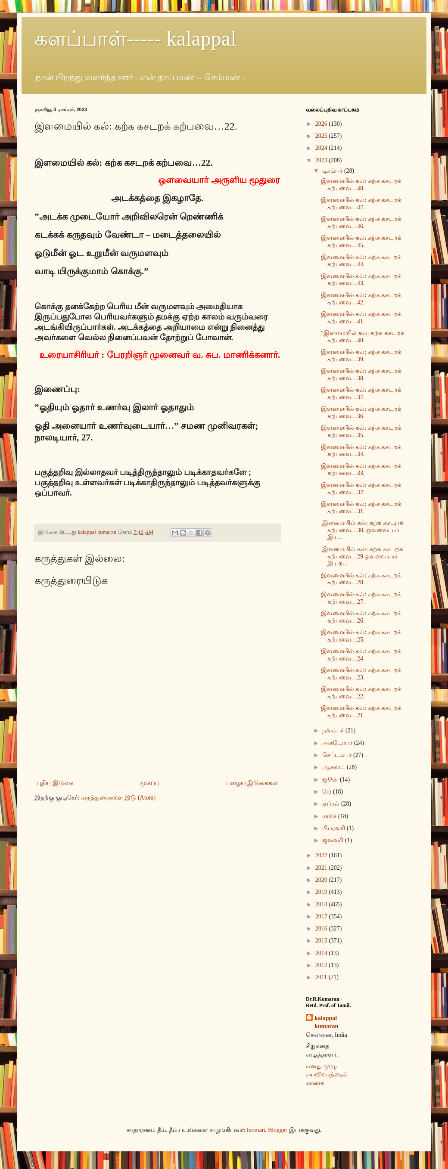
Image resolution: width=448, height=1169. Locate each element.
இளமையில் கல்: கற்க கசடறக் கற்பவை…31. (361, 508)
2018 (322, 904)
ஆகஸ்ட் (334, 767)
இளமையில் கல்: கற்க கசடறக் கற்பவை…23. (361, 674)
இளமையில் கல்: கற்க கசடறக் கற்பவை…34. (361, 451)
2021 (322, 868)
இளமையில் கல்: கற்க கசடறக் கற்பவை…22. (361, 693)
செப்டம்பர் (337, 755)
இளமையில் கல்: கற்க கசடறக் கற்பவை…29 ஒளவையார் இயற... (362, 556)
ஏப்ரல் (331, 803)
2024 (322, 148)
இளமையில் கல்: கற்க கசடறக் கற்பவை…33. (361, 470)
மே (327, 791)
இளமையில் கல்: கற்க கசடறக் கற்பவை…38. (361, 374)
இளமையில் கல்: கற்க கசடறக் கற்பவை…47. (361, 204)
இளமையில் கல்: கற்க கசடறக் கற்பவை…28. (361, 579)
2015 (322, 940)
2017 (322, 916)
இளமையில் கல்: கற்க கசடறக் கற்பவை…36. (361, 412)
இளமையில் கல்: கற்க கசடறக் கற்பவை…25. (361, 636)
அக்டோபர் (338, 743)
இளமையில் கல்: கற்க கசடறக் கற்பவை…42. (361, 299)
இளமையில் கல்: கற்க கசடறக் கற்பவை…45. (361, 241)
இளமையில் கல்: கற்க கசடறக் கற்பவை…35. (361, 431)
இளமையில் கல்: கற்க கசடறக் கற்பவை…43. (361, 280)
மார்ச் (330, 816)
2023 (322, 160)
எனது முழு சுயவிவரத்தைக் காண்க (327, 1074)
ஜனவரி (333, 840)
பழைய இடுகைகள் (252, 783)
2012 (322, 965)
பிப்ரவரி (334, 828)
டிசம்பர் (333, 170)
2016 (322, 928)
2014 (322, 953)
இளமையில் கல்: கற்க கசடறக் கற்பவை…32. (361, 489)
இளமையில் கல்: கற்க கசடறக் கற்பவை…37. (361, 393)
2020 (322, 880)
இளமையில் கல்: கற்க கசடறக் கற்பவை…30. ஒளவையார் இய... (362, 530)
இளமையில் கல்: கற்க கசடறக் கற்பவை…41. (361, 318)
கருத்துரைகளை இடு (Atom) (118, 797)
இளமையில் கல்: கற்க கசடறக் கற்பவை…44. (361, 261)
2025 (322, 136)
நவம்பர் (333, 730)
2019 (322, 892)
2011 (322, 977)
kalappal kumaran (326, 1022)
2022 (322, 855)
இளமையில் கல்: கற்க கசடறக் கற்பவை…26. (361, 617)
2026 (322, 124)
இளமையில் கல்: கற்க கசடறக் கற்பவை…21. (361, 712)
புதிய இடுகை (55, 783)
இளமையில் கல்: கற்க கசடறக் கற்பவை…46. (361, 222)
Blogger (277, 1130)
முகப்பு (149, 783)
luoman (256, 1130)
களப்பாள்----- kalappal (135, 38)
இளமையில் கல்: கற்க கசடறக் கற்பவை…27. (361, 598)
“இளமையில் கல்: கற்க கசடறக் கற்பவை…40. (362, 337)
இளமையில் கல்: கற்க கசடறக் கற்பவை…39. (361, 356)
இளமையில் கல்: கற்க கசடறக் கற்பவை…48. (361, 185)
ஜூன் (331, 779)
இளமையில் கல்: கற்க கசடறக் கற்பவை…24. (361, 655)
